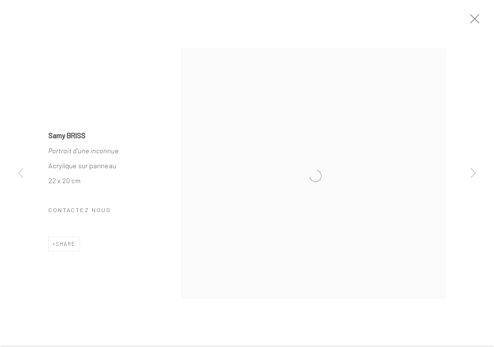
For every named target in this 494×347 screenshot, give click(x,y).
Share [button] (66, 244)
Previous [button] (20, 173)
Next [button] (473, 173)
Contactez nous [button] (79, 210)
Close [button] (472, 21)
